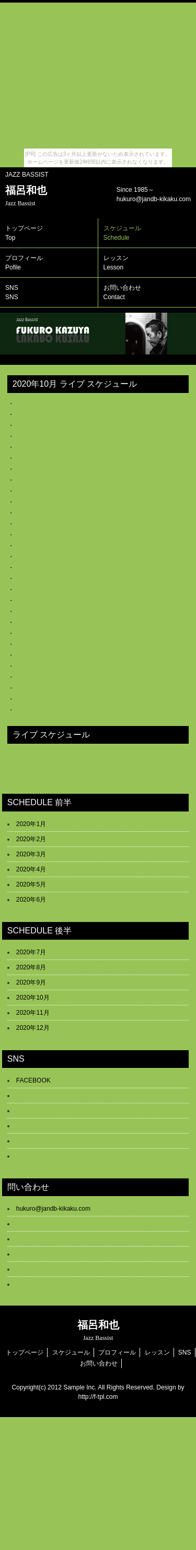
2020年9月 (31, 982)
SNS (11, 292)
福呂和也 (26, 195)
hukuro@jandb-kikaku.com (53, 1208)
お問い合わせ (99, 1363)
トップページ (24, 233)
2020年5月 (31, 884)
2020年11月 (33, 1012)
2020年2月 (31, 839)
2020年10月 (33, 997)
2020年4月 (31, 869)
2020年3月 (31, 854)
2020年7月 (31, 952)
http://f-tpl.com (98, 1396)
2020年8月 (31, 967)
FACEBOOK (33, 1080)
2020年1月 (31, 824)
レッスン (157, 1352)
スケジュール (71, 1352)
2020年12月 (33, 1027)
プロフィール (24, 262)
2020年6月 (31, 899)
